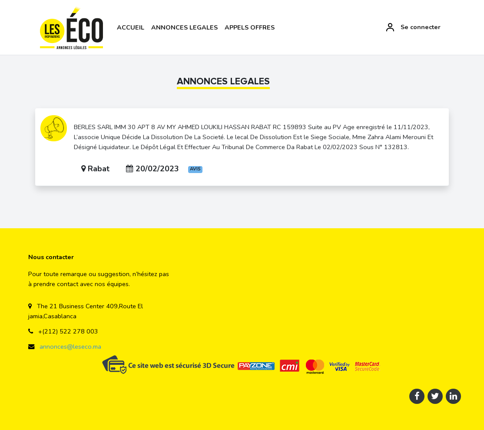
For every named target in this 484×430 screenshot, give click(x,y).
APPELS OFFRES (250, 27)
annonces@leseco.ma (69, 346)
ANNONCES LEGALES (184, 27)
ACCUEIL (130, 27)
